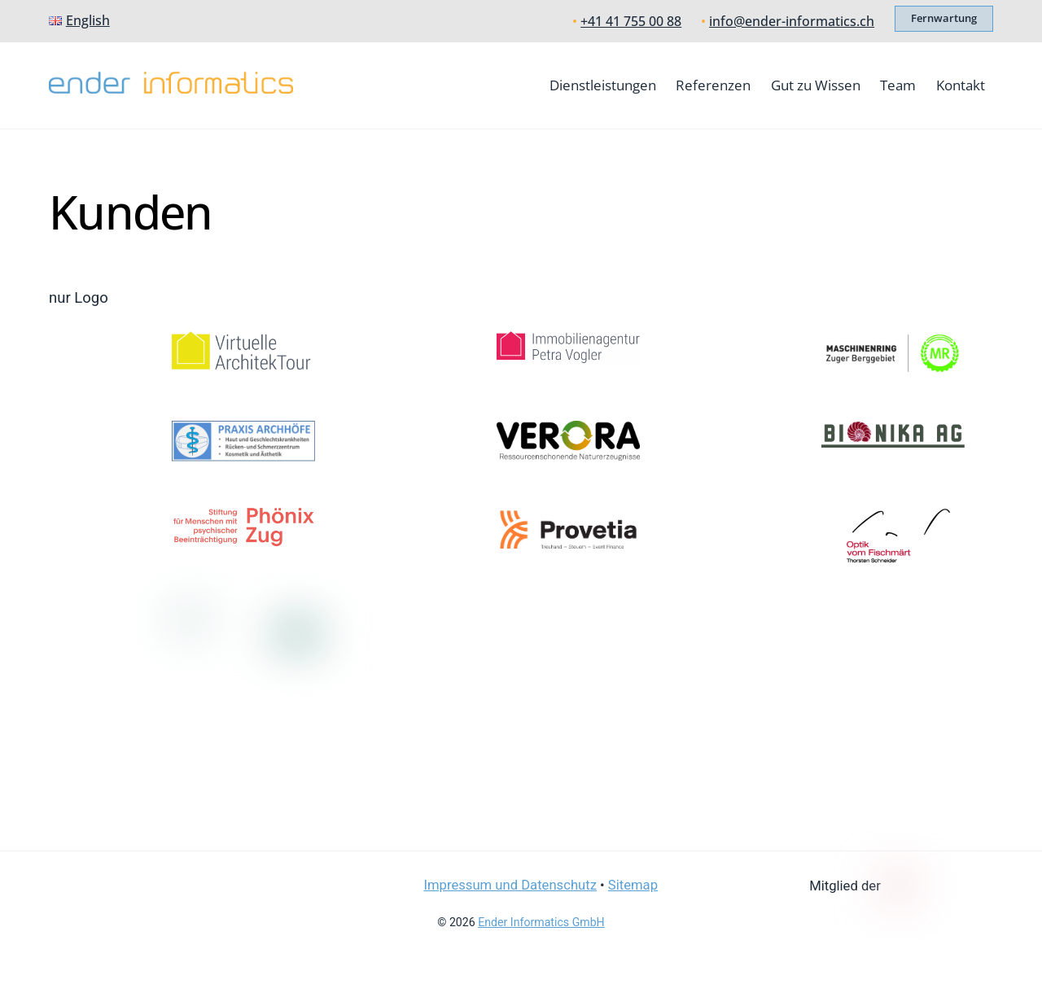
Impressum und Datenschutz (510, 885)
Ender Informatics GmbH (541, 922)
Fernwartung (944, 18)
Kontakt (960, 85)
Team (898, 85)
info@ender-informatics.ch (791, 21)
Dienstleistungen (602, 85)
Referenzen (713, 85)
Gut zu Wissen (815, 85)
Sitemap (633, 885)
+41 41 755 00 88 (630, 21)
